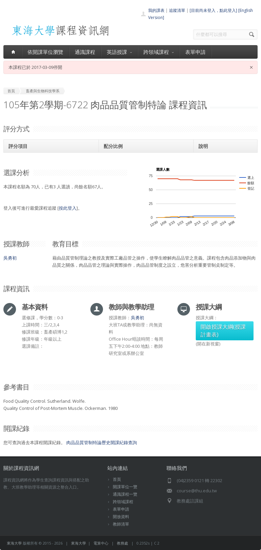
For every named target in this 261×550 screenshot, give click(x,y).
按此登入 (67, 208)
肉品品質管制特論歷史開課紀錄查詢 (101, 442)
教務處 (122, 543)
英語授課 (119, 52)
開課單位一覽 (125, 487)
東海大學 (14, 543)
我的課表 (156, 10)
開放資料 (121, 516)
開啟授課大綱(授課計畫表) (223, 330)
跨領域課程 (158, 52)
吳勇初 (10, 258)
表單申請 (195, 52)
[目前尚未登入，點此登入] (213, 10)
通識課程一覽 (125, 494)
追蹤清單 (177, 10)
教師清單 (121, 524)
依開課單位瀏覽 (45, 52)
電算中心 (100, 543)
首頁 (117, 479)
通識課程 (85, 52)
